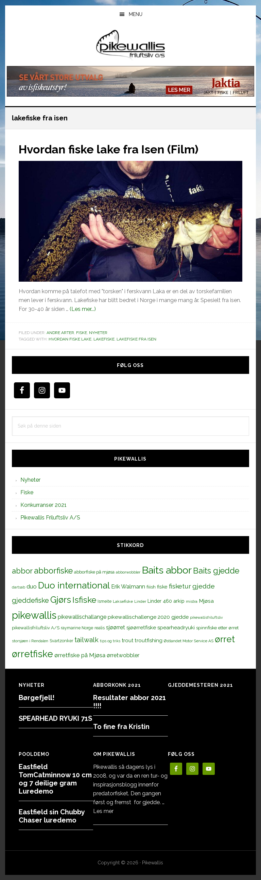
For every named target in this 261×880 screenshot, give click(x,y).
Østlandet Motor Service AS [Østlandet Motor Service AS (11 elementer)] (188, 640)
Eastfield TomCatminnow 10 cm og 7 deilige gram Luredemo (55, 778)
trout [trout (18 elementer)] (127, 640)
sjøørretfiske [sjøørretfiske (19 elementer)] (141, 628)
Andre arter (60, 332)
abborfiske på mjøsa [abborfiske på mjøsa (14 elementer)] (94, 571)
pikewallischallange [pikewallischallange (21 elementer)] (82, 616)
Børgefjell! (36, 697)
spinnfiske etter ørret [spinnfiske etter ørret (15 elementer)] (217, 627)
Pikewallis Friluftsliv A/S (50, 517)
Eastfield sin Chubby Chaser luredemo (52, 816)
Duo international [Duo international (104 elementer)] (74, 585)
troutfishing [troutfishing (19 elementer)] (148, 640)
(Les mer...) (83, 308)
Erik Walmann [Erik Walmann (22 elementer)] (128, 586)
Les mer (103, 811)
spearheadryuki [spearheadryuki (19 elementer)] (176, 628)
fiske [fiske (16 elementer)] (162, 586)
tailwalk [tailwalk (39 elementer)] (86, 640)
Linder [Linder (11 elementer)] (140, 601)
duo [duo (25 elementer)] (32, 586)
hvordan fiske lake (70, 339)
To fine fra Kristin (121, 726)
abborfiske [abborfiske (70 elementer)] (53, 570)
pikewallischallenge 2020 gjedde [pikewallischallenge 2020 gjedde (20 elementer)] (148, 616)
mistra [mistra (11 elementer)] (191, 601)
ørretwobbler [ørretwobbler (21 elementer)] (123, 655)
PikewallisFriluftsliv (130, 45)
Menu (135, 14)
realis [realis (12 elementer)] (99, 627)
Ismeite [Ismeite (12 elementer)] (104, 600)
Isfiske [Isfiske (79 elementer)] (84, 599)
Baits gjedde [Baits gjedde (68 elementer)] (216, 570)
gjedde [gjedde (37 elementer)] (203, 586)
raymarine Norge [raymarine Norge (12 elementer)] (77, 627)
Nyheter (98, 332)
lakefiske (104, 339)
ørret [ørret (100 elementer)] (225, 639)
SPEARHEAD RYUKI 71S (55, 718)
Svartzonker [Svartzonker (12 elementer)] (61, 640)
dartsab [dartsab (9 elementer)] (18, 587)
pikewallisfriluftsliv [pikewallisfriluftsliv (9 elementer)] (206, 617)
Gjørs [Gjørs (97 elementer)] (60, 599)
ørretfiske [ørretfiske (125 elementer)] (32, 653)
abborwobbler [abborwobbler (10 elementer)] (128, 571)
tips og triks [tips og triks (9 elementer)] (110, 641)
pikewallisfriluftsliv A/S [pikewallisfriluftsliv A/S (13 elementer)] (35, 627)
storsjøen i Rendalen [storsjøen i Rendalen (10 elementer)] (30, 640)
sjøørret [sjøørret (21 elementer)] (115, 627)
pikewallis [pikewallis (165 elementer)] (34, 615)
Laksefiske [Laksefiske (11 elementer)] (123, 601)
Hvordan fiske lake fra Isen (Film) (114, 149)
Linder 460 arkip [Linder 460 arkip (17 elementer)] (166, 600)
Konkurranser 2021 (43, 505)
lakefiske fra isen (136, 339)
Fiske (81, 332)
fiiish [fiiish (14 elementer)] (151, 586)
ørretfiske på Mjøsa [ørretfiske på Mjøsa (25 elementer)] (79, 655)
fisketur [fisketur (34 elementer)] (180, 586)
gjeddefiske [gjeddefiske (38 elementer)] (30, 600)
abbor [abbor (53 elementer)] (22, 570)
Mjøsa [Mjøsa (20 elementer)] (206, 600)
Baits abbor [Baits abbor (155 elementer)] (167, 570)
